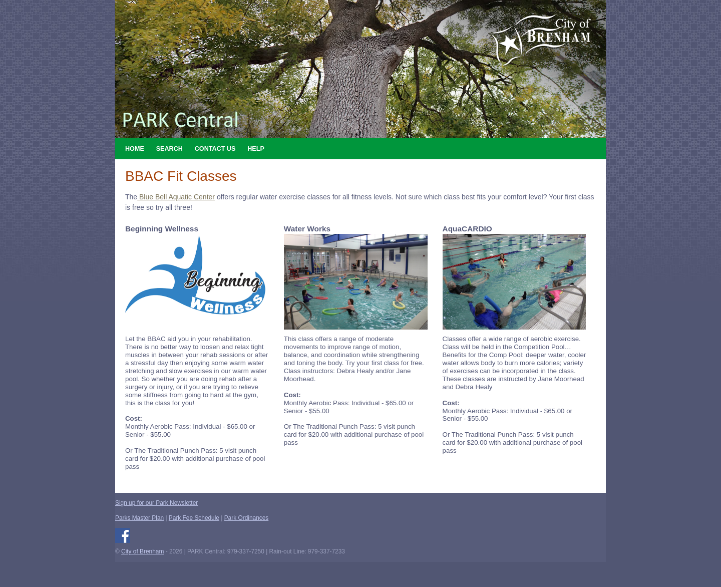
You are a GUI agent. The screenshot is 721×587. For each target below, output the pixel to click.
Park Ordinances (246, 517)
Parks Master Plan (139, 517)
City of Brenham (142, 551)
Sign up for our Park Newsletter (156, 502)
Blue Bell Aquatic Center (176, 197)
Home (134, 148)
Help (255, 148)
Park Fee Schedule (194, 517)
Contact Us (215, 148)
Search (169, 148)
